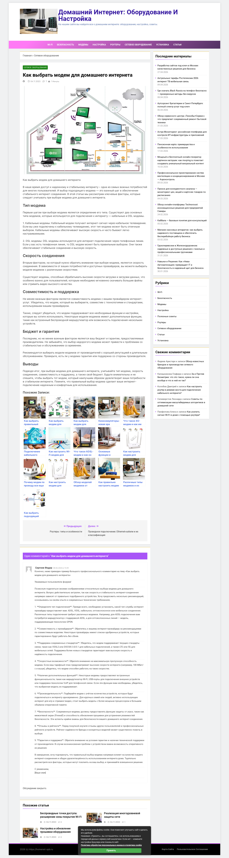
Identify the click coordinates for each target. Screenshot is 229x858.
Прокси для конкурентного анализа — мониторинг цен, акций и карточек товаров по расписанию (181, 192)
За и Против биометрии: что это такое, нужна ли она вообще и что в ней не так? (180, 377)
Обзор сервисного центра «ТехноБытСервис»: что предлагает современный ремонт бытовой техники (181, 119)
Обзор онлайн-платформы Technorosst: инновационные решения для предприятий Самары (180, 207)
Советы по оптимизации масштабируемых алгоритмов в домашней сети (181, 402)
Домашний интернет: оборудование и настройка (118, 15)
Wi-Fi (50, 44)
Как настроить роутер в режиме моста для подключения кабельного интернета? (179, 389)
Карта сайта (168, 849)
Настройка (99, 44)
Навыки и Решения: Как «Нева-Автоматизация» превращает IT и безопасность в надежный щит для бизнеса (180, 264)
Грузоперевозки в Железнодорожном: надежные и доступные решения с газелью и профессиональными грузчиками (181, 248)
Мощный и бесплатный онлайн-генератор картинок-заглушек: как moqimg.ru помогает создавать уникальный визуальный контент (180, 160)
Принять (111, 850)
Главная (27, 55)
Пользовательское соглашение (192, 849)
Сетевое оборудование (138, 44)
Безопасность (65, 44)
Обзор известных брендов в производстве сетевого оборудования (180, 364)
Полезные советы (167, 316)
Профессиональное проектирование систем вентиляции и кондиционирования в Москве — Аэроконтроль (181, 176)
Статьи (177, 44)
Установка (162, 44)
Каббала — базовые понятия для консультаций (182, 220)
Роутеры (115, 44)
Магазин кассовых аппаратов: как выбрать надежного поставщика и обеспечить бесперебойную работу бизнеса (180, 233)
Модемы (83, 44)
